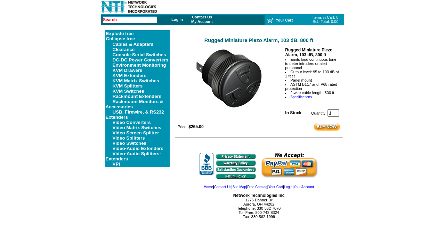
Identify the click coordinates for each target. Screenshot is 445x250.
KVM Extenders (130, 75)
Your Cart (275, 187)
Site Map (239, 187)
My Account (202, 21)
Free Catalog (257, 187)
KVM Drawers (128, 70)
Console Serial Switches (139, 54)
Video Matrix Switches (137, 127)
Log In (177, 19)
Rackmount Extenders (137, 96)
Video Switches (130, 143)
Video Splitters (129, 138)
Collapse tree (120, 38)
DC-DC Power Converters (141, 59)
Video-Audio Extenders (138, 148)
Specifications (301, 97)
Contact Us (202, 17)
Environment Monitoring (139, 65)
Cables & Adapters (133, 44)
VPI (116, 164)
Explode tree (120, 33)
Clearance (124, 49)
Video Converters (132, 122)
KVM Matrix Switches (136, 80)
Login (288, 187)
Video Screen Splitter (136, 132)
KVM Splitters (128, 86)
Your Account (303, 187)
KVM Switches (128, 91)
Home (208, 187)
